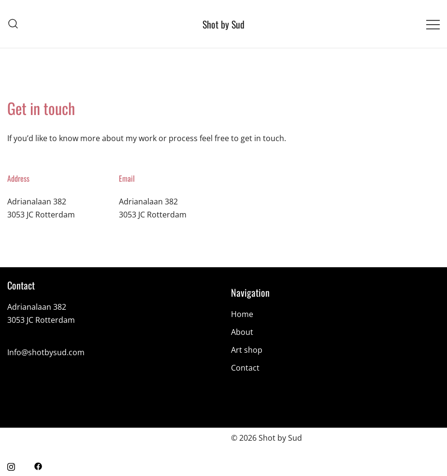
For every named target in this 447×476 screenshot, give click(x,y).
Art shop (246, 350)
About (242, 332)
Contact (245, 367)
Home (242, 314)
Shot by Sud (223, 24)
